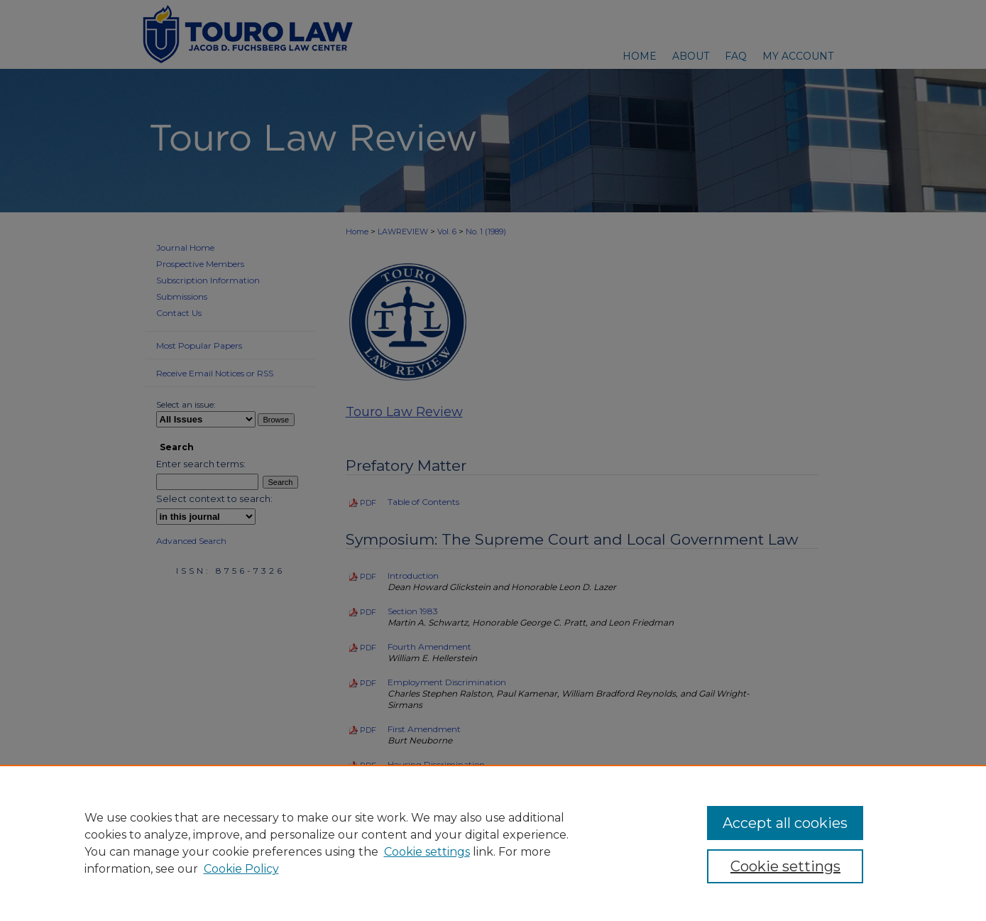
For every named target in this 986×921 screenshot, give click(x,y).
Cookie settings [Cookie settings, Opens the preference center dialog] (785, 866)
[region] (493, 843)
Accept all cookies (785, 823)
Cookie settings (427, 852)
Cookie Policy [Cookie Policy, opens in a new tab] (241, 869)
